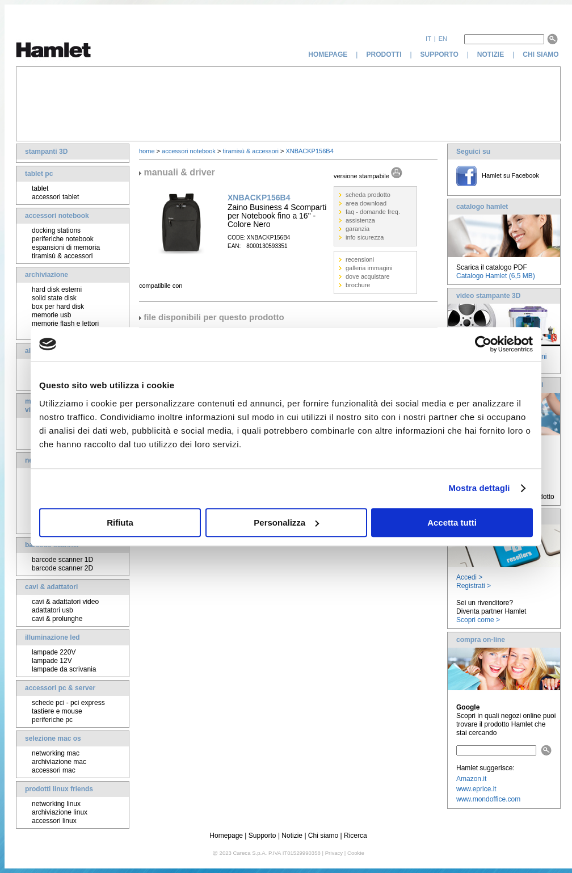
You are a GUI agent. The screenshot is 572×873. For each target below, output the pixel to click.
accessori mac (53, 770)
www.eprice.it (476, 789)
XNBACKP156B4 (309, 151)
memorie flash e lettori (65, 324)
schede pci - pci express (68, 703)
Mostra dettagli (479, 488)
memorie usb (51, 315)
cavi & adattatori (51, 587)
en (443, 38)
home (147, 151)
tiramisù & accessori (62, 256)
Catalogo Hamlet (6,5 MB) (495, 276)
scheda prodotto (368, 194)
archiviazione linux (59, 812)
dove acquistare (368, 276)
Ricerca (355, 836)
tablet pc (39, 174)
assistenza (360, 220)
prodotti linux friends (59, 789)
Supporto (262, 836)
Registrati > (473, 586)
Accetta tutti (452, 522)
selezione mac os (53, 738)
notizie (490, 54)
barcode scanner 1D (62, 560)
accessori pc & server (60, 688)
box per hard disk (58, 306)
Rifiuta (120, 522)
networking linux (56, 804)
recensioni (360, 259)
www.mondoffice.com (488, 799)
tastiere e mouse (57, 711)
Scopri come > (478, 620)
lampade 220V (53, 652)
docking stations (56, 230)
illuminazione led (52, 637)
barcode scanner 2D (62, 568)
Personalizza (286, 522)
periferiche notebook (63, 239)
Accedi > (469, 577)
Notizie (291, 836)
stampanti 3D (46, 152)
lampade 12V (52, 661)
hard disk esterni (57, 289)
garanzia (357, 228)
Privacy (334, 853)
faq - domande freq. (373, 211)
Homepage (226, 836)
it (428, 38)
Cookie (355, 853)
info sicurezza (365, 237)
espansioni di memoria (66, 247)
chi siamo (542, 54)
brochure (358, 285)
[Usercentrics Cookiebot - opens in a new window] (483, 343)
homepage (327, 54)
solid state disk (54, 298)
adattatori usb (52, 610)
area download (366, 203)
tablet (40, 188)
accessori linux (54, 821)
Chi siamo (323, 836)
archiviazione (46, 275)
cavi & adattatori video (65, 602)
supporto (439, 54)
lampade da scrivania (64, 669)
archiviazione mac (59, 762)
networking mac (55, 753)
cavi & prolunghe (57, 619)
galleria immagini (369, 268)
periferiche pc (52, 720)
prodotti (383, 54)
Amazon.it (471, 779)
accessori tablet (55, 197)
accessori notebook (57, 216)
